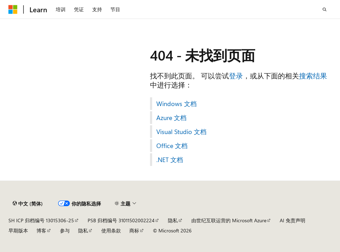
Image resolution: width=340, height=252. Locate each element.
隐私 (173, 220)
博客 (41, 230)
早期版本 (18, 230)
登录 (236, 75)
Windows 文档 (176, 103)
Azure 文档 (171, 117)
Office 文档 (172, 145)
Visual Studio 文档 (181, 131)
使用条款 (111, 230)
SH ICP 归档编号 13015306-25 (41, 220)
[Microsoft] (13, 9)
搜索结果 (313, 75)
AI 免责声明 (292, 220)
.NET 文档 (169, 159)
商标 (134, 230)
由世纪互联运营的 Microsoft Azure (228, 220)
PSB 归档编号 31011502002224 (121, 220)
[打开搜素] (325, 9)
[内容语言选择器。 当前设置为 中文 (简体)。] (27, 203)
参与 (65, 230)
